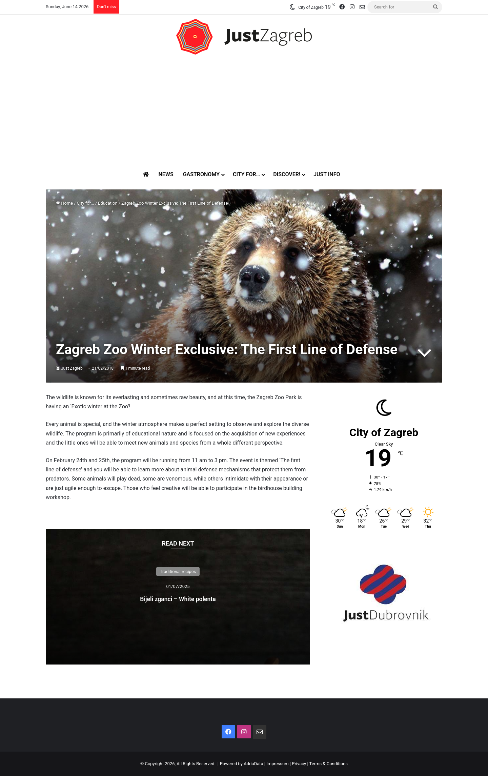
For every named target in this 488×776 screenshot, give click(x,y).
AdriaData (253, 763)
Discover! (286, 174)
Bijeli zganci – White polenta (177, 598)
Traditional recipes (178, 571)
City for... (85, 203)
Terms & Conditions (328, 763)
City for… (246, 174)
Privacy (299, 763)
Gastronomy (201, 174)
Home (64, 203)
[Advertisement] (244, 112)
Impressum (277, 763)
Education (108, 203)
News (165, 174)
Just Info (326, 174)
